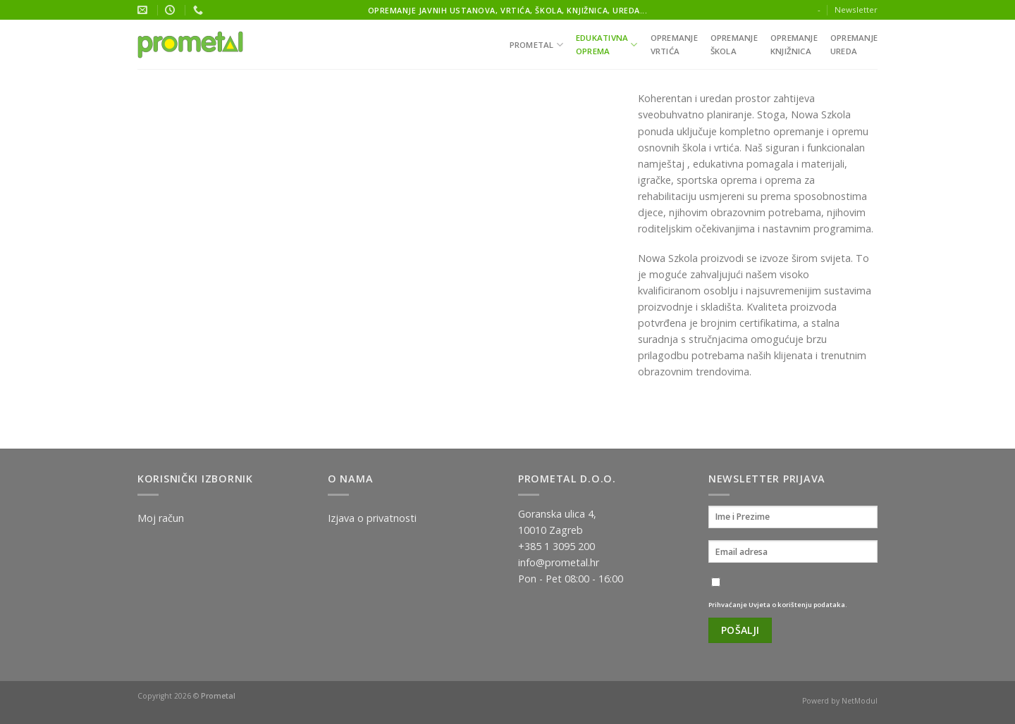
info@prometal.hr (558, 562)
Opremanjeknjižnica (794, 44)
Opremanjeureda (854, 44)
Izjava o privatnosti (372, 518)
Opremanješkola (734, 44)
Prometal (536, 44)
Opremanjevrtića (674, 44)
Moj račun (160, 518)
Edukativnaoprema (607, 44)
